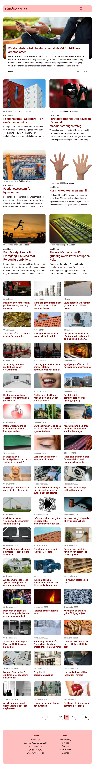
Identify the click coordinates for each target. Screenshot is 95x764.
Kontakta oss (65, 749)
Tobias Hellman (25, 111)
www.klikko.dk (38, 753)
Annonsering (65, 739)
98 (86, 717)
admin (10, 71)
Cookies (65, 746)
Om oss (65, 743)
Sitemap (65, 753)
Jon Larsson (70, 183)
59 (73, 717)
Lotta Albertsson (71, 111)
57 (60, 717)
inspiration (8, 115)
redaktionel (54, 187)
